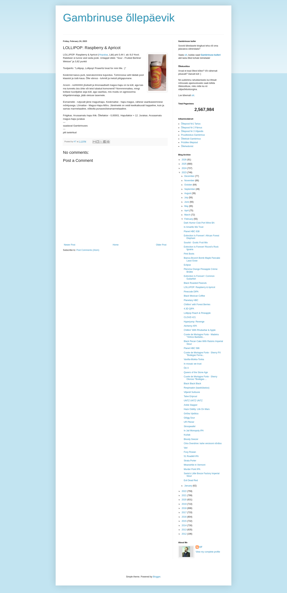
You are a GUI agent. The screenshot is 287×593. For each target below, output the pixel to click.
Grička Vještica (191, 413)
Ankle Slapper (190, 405)
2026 (184, 159)
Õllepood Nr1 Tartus (191, 123)
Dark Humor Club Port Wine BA (199, 223)
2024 (184, 168)
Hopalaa (103, 54)
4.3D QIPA (189, 308)
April (186, 210)
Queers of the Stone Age (196, 372)
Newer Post (69, 244)
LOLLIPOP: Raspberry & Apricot (199, 287)
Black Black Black (192, 383)
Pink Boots (189, 253)
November (189, 180)
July (186, 197)
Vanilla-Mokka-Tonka (194, 359)
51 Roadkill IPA (191, 456)
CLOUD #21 (190, 317)
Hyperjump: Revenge (194, 321)
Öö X (186, 368)
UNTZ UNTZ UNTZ (193, 400)
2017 (184, 512)
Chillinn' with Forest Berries (197, 304)
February (189, 219)
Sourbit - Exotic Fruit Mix (196, 242)
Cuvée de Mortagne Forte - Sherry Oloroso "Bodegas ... (200, 377)
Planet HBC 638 (192, 231)
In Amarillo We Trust (193, 227)
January (188, 485)
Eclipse (187, 265)
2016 (184, 517)
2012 (184, 534)
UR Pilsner (189, 422)
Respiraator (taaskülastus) (196, 387)
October (188, 184)
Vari (185, 448)
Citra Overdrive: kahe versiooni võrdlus (203, 443)
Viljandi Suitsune (192, 392)
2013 (184, 529)
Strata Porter (190, 460)
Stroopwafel (189, 426)
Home (116, 244)
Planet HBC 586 (192, 348)
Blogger (156, 576)
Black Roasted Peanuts (195, 283)
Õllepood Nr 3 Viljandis (192, 131)
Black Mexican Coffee (194, 296)
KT (200, 547)
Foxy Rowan (190, 452)
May (186, 206)
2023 (184, 172)
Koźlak (187, 435)
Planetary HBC (191, 300)
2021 (184, 495)
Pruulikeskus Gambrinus (193, 135)
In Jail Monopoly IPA (194, 430)
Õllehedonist (187, 146)
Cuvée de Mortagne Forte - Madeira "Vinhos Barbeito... (201, 335)
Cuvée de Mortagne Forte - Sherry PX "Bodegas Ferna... (202, 353)
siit (185, 55)
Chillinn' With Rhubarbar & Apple (200, 330)
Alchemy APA (190, 326)
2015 (184, 521)
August (188, 193)
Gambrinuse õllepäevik (119, 18)
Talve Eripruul (190, 396)
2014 (184, 525)
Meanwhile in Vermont (194, 465)
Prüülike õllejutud (189, 142)
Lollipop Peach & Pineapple (197, 313)
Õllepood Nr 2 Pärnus (191, 127)
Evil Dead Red (191, 480)
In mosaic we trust (193, 364)
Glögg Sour (189, 418)
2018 (184, 508)
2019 (184, 504)
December (189, 176)
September (190, 189)
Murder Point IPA (192, 469)
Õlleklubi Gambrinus (191, 138)
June (187, 202)
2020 (184, 499)
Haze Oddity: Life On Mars (197, 409)
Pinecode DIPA (191, 291)
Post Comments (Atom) (87, 250)
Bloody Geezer (191, 439)
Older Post (161, 244)
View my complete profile (208, 552)
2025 (184, 164)
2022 (184, 491)
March (187, 214)
